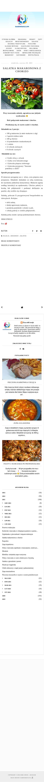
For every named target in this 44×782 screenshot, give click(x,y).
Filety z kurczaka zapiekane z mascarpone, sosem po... (20, 548)
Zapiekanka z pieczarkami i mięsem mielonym (17, 534)
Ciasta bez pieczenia (30, 46)
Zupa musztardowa (8, 571)
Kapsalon (5, 541)
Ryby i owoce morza (32, 50)
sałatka (23, 236)
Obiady (32, 39)
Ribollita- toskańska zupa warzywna (14, 554)
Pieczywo (32, 43)
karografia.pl (27, 777)
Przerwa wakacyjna (8, 527)
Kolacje (9, 41)
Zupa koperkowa (7, 544)
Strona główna (8, 39)
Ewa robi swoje (28, 322)
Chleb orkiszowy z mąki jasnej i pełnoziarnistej (17, 568)
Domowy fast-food (11, 53)
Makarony (9, 55)
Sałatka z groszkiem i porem (11, 561)
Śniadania (22, 39)
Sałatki (35, 41)
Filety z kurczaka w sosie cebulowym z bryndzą (18, 558)
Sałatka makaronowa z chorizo (12, 538)
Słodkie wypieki (11, 46)
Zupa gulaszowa (22, 423)
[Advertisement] (22, 629)
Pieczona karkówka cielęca (22, 382)
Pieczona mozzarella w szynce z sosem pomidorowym (20, 575)
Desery (9, 48)
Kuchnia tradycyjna (16, 43)
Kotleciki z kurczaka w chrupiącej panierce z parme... (20, 531)
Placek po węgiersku (9, 565)
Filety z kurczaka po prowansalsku (22, 464)
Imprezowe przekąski (31, 53)
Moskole (5, 551)
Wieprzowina (8, 50)
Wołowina (34, 48)
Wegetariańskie (22, 41)
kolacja (6, 236)
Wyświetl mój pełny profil (22, 336)
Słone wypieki (21, 48)
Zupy (40, 39)
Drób (19, 50)
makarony (15, 236)
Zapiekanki (21, 55)
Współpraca (33, 55)
